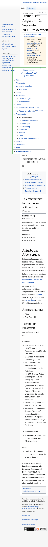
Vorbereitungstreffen (24, 86)
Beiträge (29, 45)
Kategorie (27, 488)
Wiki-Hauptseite (7, 24)
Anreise (19, 142)
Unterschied (31, 53)
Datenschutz (26, 515)
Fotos (21, 136)
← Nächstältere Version (33, 54)
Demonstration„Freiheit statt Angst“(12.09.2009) (29, 73)
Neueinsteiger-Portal (9, 29)
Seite (23, 8)
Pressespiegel (24, 124)
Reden (18, 105)
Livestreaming (24, 127)
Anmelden (43, 2)
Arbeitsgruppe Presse (31, 491)
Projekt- (24, 151)
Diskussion (37, 43)
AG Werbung (21, 95)
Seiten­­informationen (9, 70)
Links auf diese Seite (9, 56)
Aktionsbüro (20, 83)
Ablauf (18, 80)
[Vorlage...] (42, 68)
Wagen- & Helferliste (27, 111)
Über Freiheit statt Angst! (30, 519)
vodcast (22, 133)
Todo (18, 148)
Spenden (5, 49)
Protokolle (23, 89)
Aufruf (18, 92)
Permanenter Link (8, 68)
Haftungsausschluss (28, 524)
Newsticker (23, 130)
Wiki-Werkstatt (7, 32)
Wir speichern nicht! (32, 47)
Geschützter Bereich (9, 46)
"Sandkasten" (6, 34)
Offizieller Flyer (24, 99)
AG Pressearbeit (25, 117)
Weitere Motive (24, 102)
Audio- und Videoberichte (28, 139)
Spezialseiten (6, 63)
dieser (39, 295)
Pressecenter (21, 114)
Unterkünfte (20, 145)
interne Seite (39, 110)
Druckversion (6, 65)
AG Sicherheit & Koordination (27, 108)
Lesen (23, 13)
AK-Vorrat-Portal (7, 44)
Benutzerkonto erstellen (31, 2)
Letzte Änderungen (8, 36)
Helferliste (25, 121)
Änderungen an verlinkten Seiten (8, 59)
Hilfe (3, 27)
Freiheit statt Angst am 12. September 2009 (33, 35)
